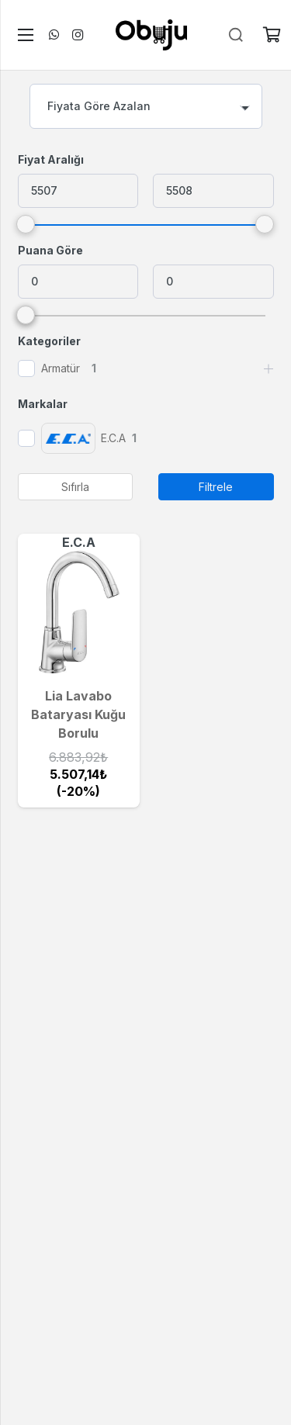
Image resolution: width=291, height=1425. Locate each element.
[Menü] (22, 35)
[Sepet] (272, 35)
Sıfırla (75, 486)
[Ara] (236, 35)
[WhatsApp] (54, 35)
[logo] (151, 34)
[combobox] (145, 106)
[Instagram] (77, 35)
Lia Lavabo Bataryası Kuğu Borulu (78, 714)
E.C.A (78, 542)
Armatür (60, 368)
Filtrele (216, 486)
